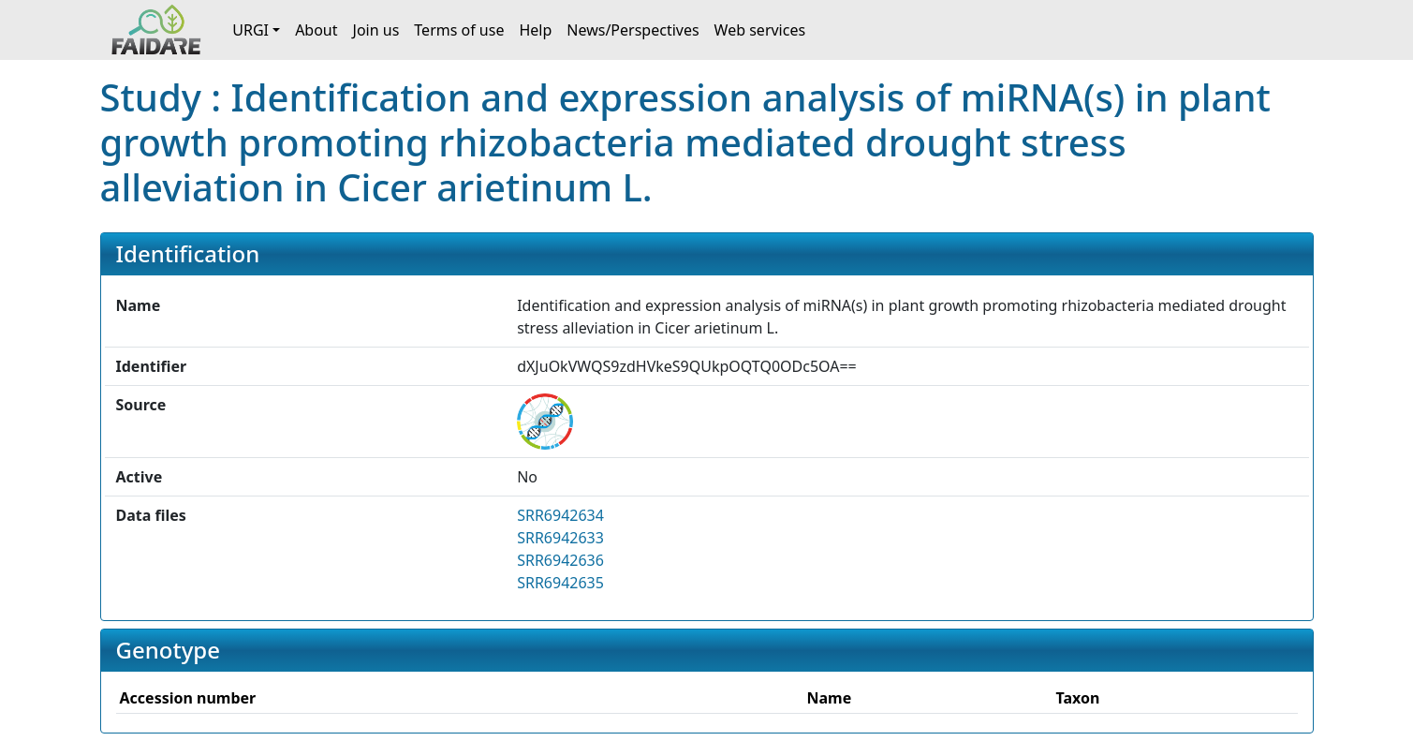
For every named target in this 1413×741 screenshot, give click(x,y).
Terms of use (459, 30)
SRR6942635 (560, 582)
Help (535, 30)
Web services (760, 30)
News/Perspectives (633, 30)
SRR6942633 (560, 537)
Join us (376, 30)
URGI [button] (250, 30)
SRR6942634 (560, 515)
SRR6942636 (560, 560)
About (316, 30)
